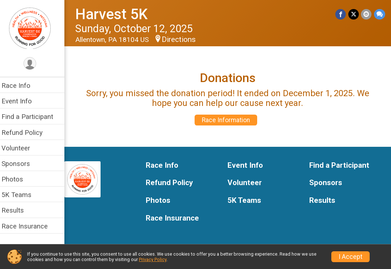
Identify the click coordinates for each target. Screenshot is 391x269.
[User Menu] (34, 64)
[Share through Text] (379, 14)
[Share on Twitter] (354, 14)
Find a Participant (32, 116)
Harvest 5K (116, 14)
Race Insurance (29, 226)
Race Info (20, 85)
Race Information (228, 120)
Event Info (21, 101)
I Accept (350, 256)
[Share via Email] (366, 14)
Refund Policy (26, 132)
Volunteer (20, 148)
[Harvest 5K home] (34, 28)
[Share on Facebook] (341, 14)
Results (17, 210)
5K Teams (21, 194)
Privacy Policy (152, 259)
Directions (183, 39)
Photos (16, 179)
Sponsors (20, 163)
